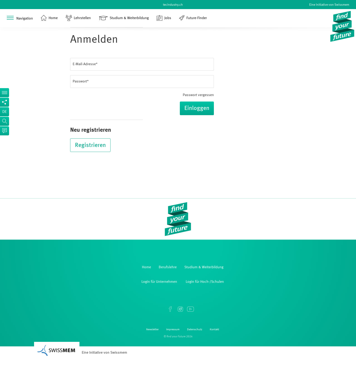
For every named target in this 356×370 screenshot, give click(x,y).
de (4, 112)
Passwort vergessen (198, 95)
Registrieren (90, 145)
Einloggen (196, 108)
